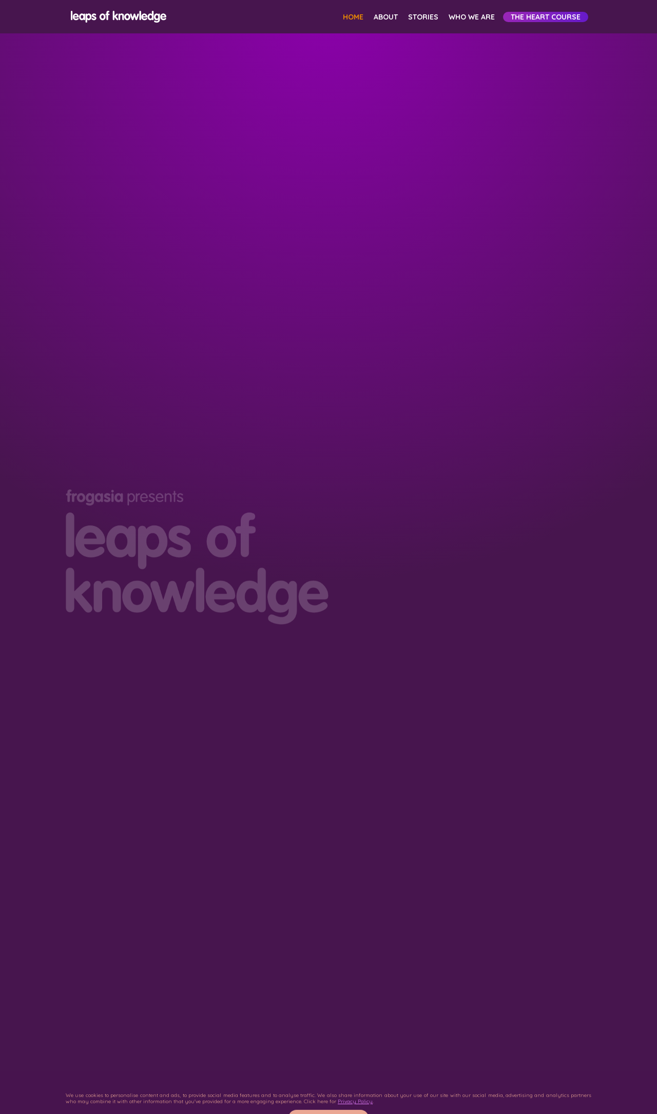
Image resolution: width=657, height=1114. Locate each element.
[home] (117, 16)
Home (353, 17)
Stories (423, 17)
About (386, 17)
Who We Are (472, 17)
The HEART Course (546, 17)
